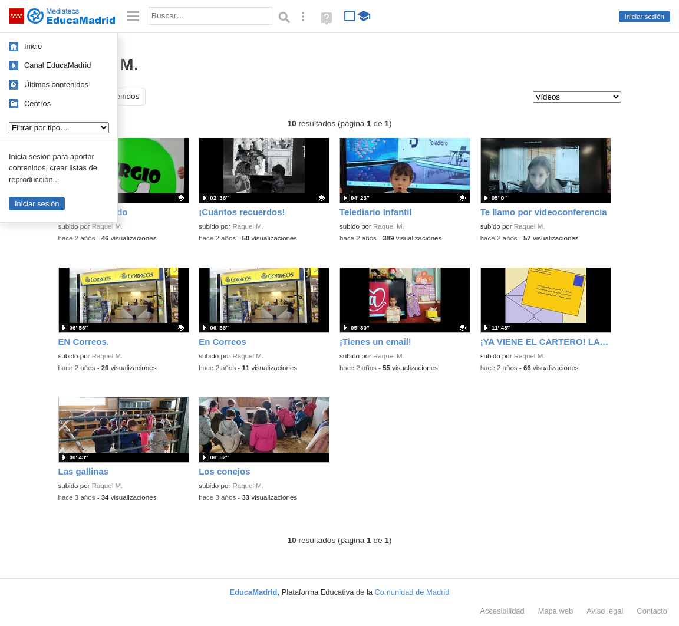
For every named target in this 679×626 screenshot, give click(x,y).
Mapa (555, 611)
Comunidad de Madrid (412, 592)
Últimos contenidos (56, 84)
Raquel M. (107, 226)
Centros (37, 103)
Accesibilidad (502, 611)
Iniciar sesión (644, 16)
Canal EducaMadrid (57, 65)
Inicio (33, 46)
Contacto (652, 611)
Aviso (604, 611)
